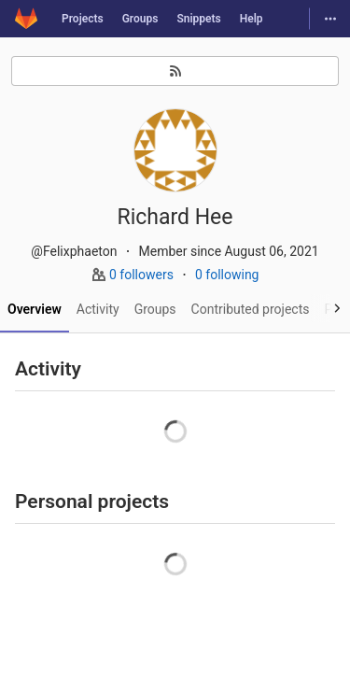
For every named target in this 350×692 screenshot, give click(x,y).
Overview (34, 309)
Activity (98, 309)
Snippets (198, 18)
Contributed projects (250, 309)
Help (251, 18)
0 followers (142, 274)
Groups (140, 18)
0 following (227, 274)
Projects (83, 18)
